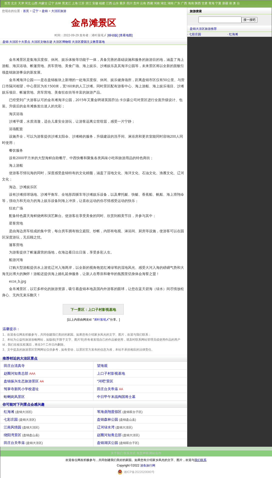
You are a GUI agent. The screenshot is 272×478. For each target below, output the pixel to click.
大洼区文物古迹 (41, 42)
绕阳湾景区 (22, 435)
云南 (143, 3)
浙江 (89, 3)
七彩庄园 (20, 419)
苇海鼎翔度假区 (120, 412)
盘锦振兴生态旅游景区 (24, 381)
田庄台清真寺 (15, 366)
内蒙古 (43, 3)
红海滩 (19, 412)
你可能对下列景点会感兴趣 (23, 404)
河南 (157, 3)
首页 (7, 3)
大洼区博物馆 (62, 42)
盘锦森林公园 (117, 419)
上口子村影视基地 (111, 373)
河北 (28, 3)
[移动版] (113, 35)
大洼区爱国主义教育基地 (88, 42)
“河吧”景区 (105, 381)
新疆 (225, 3)
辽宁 (51, 3)
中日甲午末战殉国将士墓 (117, 397)
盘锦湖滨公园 (118, 443)
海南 (191, 3)
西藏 (150, 3)
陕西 (198, 3)
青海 (211, 3)
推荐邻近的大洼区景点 (20, 358)
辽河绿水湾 (115, 427)
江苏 (81, 3)
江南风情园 (22, 427)
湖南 (171, 3)
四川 (129, 3)
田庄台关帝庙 (110, 389)
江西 (109, 3)
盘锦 (45, 11)
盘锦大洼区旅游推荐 (203, 29)
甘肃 (205, 3)
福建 (102, 3)
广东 (177, 3)
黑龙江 (66, 3)
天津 (21, 3)
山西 (35, 3)
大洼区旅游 (58, 11)
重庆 (123, 3)
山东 (116, 3)
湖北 (163, 3)
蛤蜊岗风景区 (15, 397)
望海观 (103, 366)
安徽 (95, 3)
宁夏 (218, 3)
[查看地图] (126, 35)
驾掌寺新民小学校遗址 (22, 389)
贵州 (136, 3)
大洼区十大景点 (19, 42)
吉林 (58, 3)
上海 (75, 3)
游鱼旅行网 (147, 465)
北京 (14, 3)
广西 (184, 3)
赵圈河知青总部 (20, 373)
